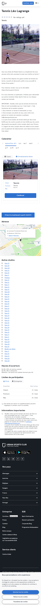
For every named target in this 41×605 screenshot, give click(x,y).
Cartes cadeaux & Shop (9, 534)
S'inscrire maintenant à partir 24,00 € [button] (18, 215)
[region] (20, 588)
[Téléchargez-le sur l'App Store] (9, 452)
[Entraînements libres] (24, 156)
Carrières (5, 516)
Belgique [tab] (20, 483)
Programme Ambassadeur (30, 527)
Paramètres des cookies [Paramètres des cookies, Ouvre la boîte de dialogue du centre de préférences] (20, 601)
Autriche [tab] (20, 478)
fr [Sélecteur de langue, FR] (37, 3)
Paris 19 (7, 296)
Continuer (20, 195)
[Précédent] (3, 143)
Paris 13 (7, 263)
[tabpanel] (20, 392)
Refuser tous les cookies (20, 597)
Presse (4, 520)
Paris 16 (7, 301)
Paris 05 (7, 292)
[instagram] (3, 458)
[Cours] (7, 156)
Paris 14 (7, 311)
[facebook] (17, 458)
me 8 (30, 143)
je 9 (6, 148)
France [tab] (20, 493)
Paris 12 (7, 280)
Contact (5, 523)
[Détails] (20, 169)
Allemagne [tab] (20, 473)
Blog (3, 527)
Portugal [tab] (20, 502)
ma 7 (25, 143)
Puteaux (7, 277)
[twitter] (13, 458)
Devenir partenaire (28, 520)
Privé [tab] (6, 381)
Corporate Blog (27, 523)
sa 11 (17, 148)
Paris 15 (7, 273)
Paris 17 (7, 285)
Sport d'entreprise (28, 516)
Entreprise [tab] (17, 381)
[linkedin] (8, 458)
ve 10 (11, 148)
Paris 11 (7, 275)
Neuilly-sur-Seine (10, 349)
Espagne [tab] (20, 488)
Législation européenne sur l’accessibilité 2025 (9, 539)
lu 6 (20, 143)
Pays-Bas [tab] (20, 498)
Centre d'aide (6, 554)
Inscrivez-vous (28, 3)
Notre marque (6, 531)
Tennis (16, 183)
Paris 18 (7, 266)
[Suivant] (38, 143)
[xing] (22, 458)
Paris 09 (7, 342)
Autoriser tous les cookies (20, 592)
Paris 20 (7, 268)
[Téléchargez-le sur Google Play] (24, 452)
